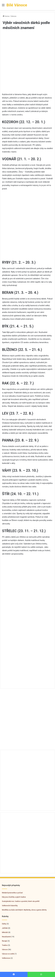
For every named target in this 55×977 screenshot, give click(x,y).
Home (6, 16)
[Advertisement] (27, 63)
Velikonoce (6, 958)
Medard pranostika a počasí (12, 893)
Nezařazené (6, 937)
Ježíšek (5, 928)
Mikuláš (5, 932)
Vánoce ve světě (8, 954)
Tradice (5, 945)
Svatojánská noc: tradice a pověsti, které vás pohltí (20, 901)
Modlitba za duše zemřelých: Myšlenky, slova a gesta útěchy (24, 910)
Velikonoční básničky (10, 906)
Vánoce (13, 16)
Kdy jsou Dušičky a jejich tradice (14, 897)
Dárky (4, 924)
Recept (4, 941)
